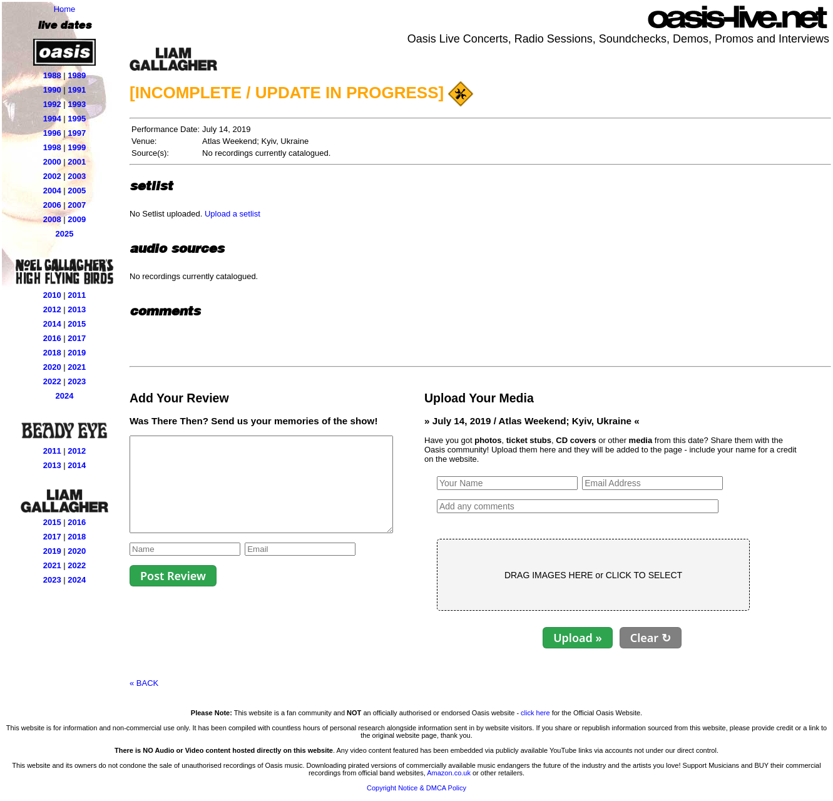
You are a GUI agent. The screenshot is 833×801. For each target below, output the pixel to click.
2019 (77, 352)
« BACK (144, 683)
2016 (52, 338)
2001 (77, 161)
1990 (52, 89)
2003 (77, 176)
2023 (77, 381)
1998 (52, 147)
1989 (77, 75)
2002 (52, 176)
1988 (52, 75)
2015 (77, 324)
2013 (77, 309)
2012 (52, 309)
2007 (77, 205)
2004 (52, 190)
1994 (52, 118)
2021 (77, 367)
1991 (77, 89)
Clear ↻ (682, 637)
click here (535, 713)
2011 (77, 295)
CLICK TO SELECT (675, 575)
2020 (52, 367)
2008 (52, 219)
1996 (52, 133)
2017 (77, 338)
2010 (52, 295)
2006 (52, 205)
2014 (52, 324)
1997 (77, 133)
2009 (77, 219)
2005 (77, 190)
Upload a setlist (232, 213)
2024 (65, 395)
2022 (52, 381)
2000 (52, 161)
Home (65, 9)
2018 (52, 352)
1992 (52, 104)
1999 (77, 147)
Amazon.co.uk (449, 773)
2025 (65, 233)
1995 (77, 118)
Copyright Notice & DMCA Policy (416, 788)
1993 (77, 104)
